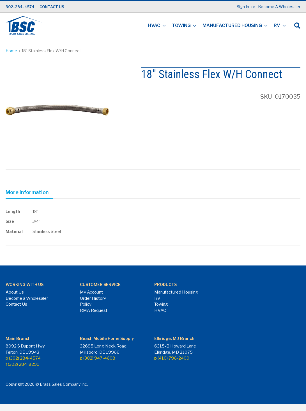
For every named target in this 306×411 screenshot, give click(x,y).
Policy (85, 304)
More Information (27, 192)
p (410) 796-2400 (171, 358)
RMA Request (93, 310)
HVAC (160, 310)
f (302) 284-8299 (23, 364)
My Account (91, 292)
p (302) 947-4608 (97, 358)
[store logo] (24, 25)
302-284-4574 (20, 6)
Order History (93, 298)
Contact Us (16, 304)
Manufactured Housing (176, 292)
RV (157, 298)
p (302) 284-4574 (23, 358)
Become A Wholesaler (279, 6)
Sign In (243, 6)
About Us (15, 292)
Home (11, 50)
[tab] (29, 193)
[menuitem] (155, 26)
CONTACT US (52, 6)
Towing (161, 304)
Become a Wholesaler (27, 298)
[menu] (215, 26)
